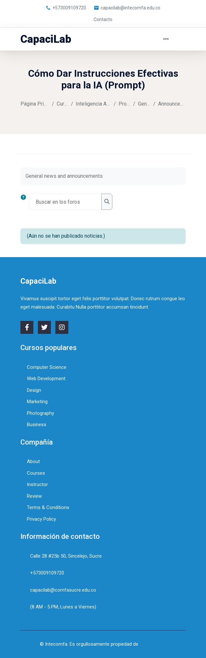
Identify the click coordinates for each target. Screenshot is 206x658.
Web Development (46, 378)
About (33, 461)
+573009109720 (66, 7)
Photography (40, 413)
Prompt (125, 104)
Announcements (172, 104)
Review (34, 496)
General (144, 104)
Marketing (37, 401)
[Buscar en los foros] (65, 202)
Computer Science (46, 367)
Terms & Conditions (48, 507)
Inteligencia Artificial (93, 104)
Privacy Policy (41, 519)
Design (34, 390)
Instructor (37, 484)
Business (36, 424)
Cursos (62, 104)
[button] (24, 202)
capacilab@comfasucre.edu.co (63, 590)
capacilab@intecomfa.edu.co (127, 7)
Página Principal (34, 104)
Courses (36, 473)
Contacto (103, 19)
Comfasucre (153, 644)
